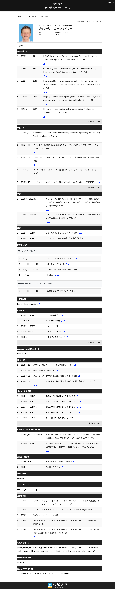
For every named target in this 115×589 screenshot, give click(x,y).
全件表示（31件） (95, 187)
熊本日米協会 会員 (53, 467)
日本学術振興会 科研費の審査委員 (59, 461)
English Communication (27, 304)
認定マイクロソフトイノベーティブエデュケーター (53, 365)
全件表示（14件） (95, 121)
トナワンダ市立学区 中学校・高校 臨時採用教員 (64, 238)
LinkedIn (20, 478)
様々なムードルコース (56, 264)
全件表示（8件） (95, 423)
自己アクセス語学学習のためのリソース (62, 269)
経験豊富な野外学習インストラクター (62, 291)
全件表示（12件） (95, 342)
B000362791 (22, 353)
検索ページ (21, 16)
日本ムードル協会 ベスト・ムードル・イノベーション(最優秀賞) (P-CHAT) (62, 509)
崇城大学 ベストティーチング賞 (45, 515)
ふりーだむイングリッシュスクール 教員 (61, 233)
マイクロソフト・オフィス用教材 (60, 258)
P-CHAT (50, 275)
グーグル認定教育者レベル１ (44, 370)
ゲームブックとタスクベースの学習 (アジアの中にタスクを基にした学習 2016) (64, 182)
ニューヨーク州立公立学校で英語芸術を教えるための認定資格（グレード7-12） (64, 381)
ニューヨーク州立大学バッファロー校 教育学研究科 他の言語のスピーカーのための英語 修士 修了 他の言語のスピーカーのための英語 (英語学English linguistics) (73, 202)
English (111, 2)
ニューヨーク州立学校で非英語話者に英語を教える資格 (55, 376)
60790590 (21, 562)
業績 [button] (20, 45)
